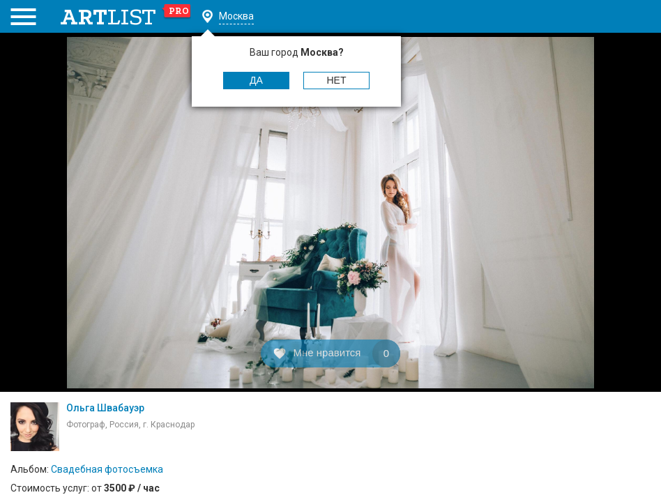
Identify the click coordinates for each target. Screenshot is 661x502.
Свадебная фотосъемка (107, 469)
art (126, 16)
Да (256, 80)
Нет (337, 80)
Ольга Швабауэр (105, 407)
